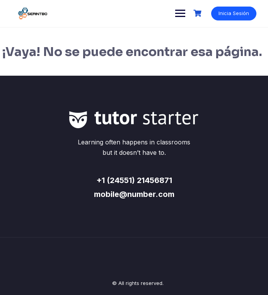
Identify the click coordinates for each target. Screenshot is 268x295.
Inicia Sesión (233, 13)
